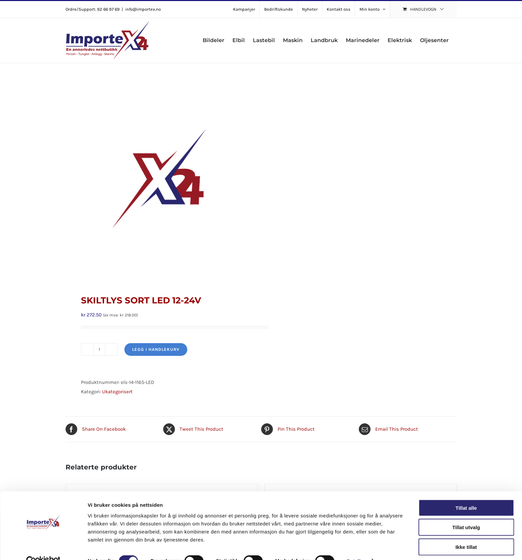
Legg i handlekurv (156, 349)
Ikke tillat (466, 532)
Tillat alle (466, 493)
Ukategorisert (117, 392)
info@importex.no (143, 9)
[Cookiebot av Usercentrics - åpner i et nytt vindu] (43, 547)
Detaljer (356, 547)
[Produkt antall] (99, 349)
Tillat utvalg (466, 513)
